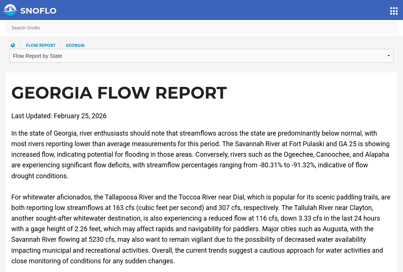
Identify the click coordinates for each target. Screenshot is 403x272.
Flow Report (41, 45)
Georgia (75, 45)
